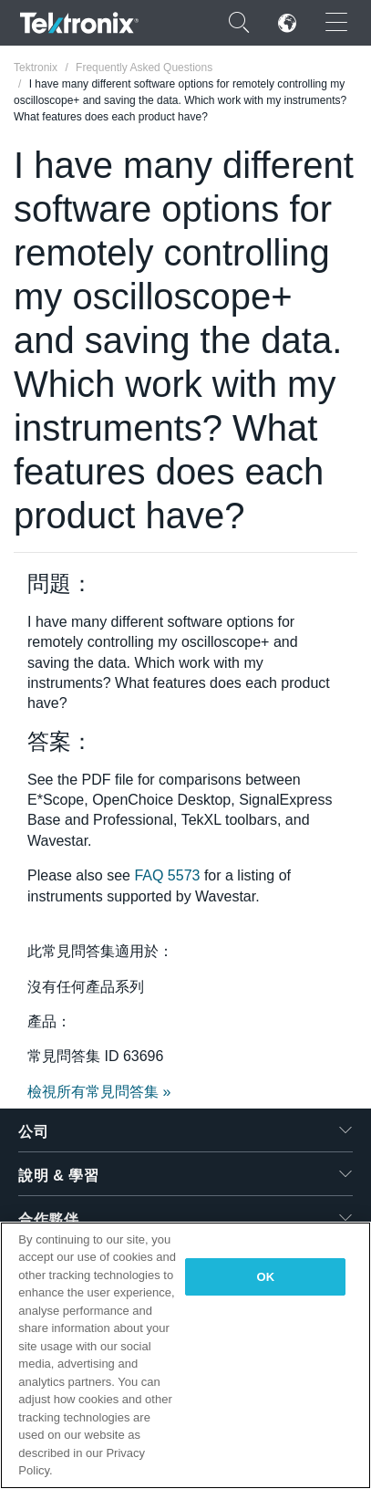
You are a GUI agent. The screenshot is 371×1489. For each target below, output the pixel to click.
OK (265, 1277)
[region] (185, 1355)
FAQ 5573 (167, 875)
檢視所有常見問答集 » (98, 1091)
